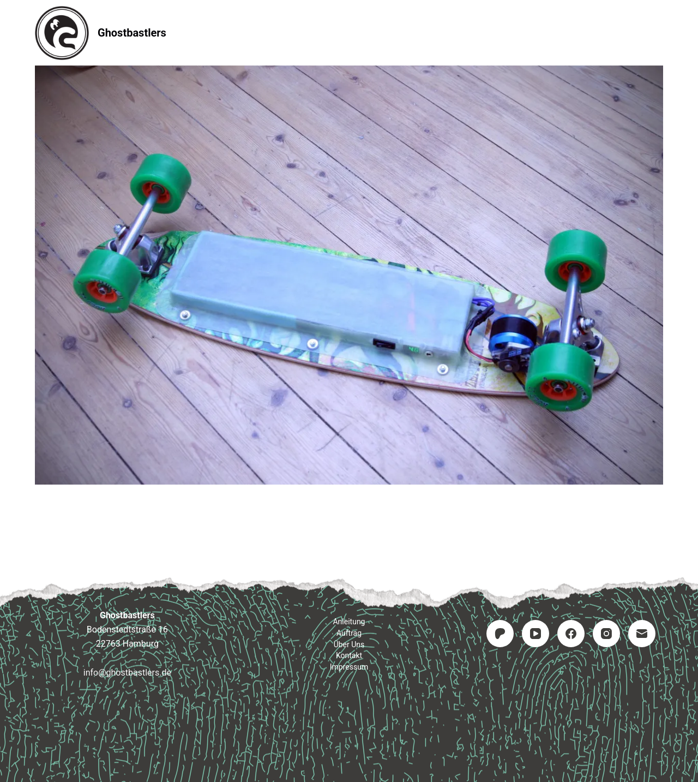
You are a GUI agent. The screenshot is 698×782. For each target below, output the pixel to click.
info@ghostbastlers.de (127, 672)
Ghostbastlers (132, 32)
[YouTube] (535, 633)
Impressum (487, 32)
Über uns (349, 644)
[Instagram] (606, 633)
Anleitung (280, 32)
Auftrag (349, 32)
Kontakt (415, 32)
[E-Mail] (641, 633)
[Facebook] (571, 633)
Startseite (208, 32)
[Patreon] (500, 633)
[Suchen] (659, 33)
